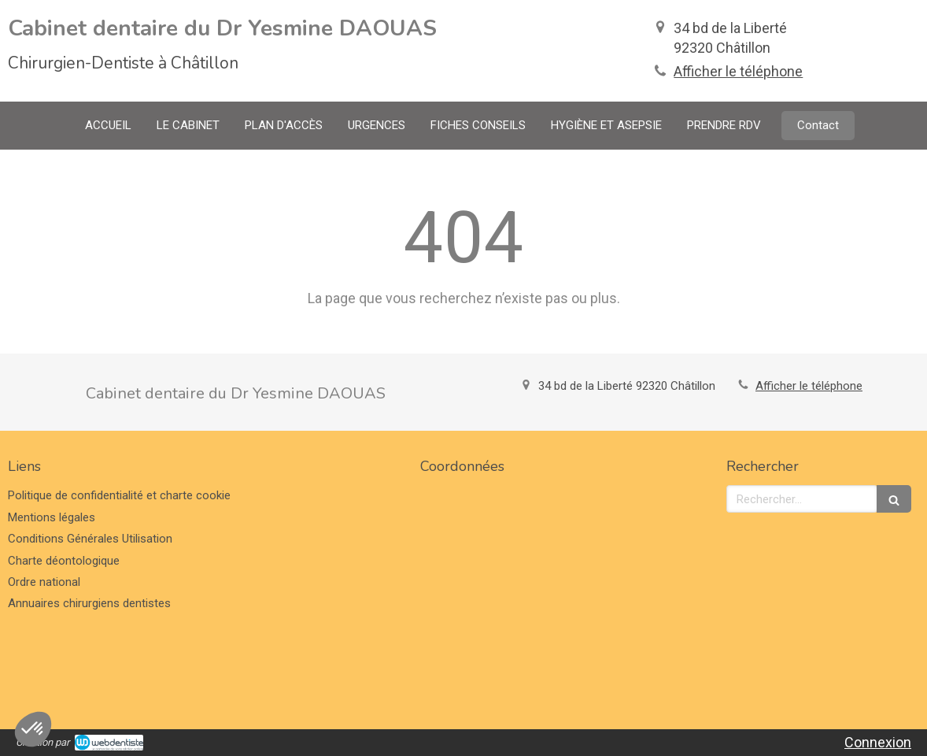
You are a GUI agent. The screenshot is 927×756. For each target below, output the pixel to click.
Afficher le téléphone (738, 71)
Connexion (877, 742)
